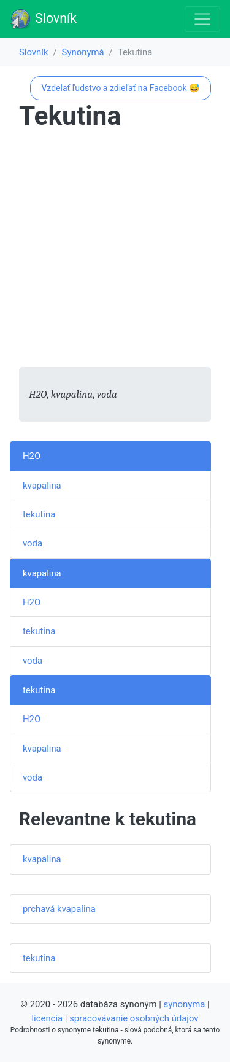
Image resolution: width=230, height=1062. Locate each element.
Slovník (43, 19)
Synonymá (83, 52)
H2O (31, 456)
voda (32, 543)
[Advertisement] (115, 251)
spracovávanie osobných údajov (133, 1018)
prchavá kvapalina (59, 908)
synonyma (184, 1004)
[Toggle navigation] (202, 19)
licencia (47, 1018)
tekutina (39, 514)
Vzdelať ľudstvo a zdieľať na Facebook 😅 (120, 88)
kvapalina (42, 485)
